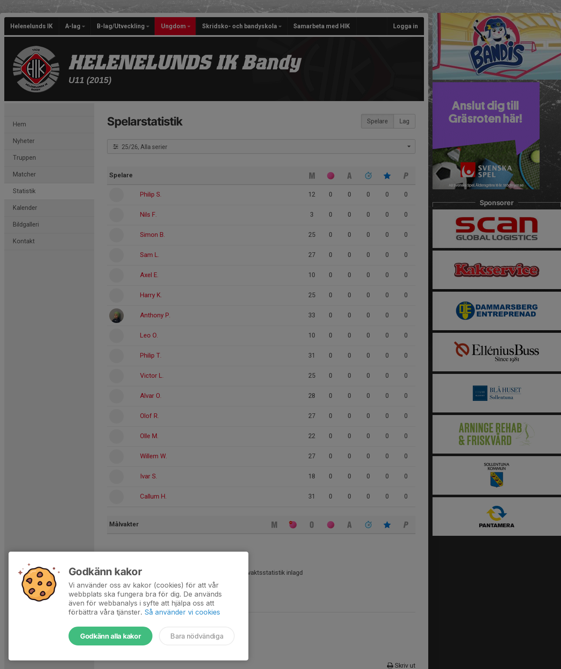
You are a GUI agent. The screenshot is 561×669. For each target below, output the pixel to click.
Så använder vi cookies (182, 612)
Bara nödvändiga (196, 636)
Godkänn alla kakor (110, 636)
